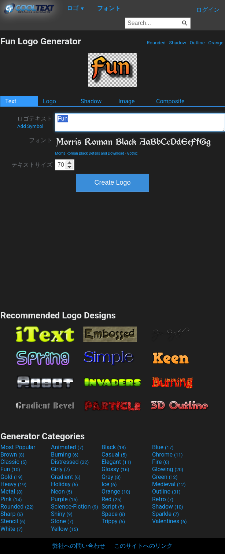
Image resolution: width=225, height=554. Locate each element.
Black (114, 447)
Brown (12, 454)
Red (112, 499)
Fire (160, 461)
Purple (64, 499)
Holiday (64, 484)
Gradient (65, 476)
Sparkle (165, 513)
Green (165, 476)
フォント (40, 140)
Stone (62, 521)
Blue (163, 447)
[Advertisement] (112, 250)
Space (113, 513)
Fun (140, 122)
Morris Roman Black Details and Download (89, 153)
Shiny (62, 513)
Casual (114, 454)
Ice (109, 484)
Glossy (115, 469)
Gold (11, 476)
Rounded (156, 42)
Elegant (116, 461)
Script (113, 506)
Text (10, 101)
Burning (64, 454)
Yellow (64, 528)
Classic (13, 461)
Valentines (169, 521)
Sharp (11, 513)
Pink (11, 499)
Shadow (177, 42)
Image (126, 101)
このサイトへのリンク (143, 545)
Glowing (167, 469)
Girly (60, 469)
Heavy (13, 484)
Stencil (12, 521)
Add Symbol (30, 126)
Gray (111, 476)
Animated (67, 447)
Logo (49, 101)
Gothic (132, 153)
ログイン (208, 9)
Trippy (113, 521)
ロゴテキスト (34, 122)
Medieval (169, 484)
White (11, 528)
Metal (11, 491)
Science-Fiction (74, 506)
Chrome (167, 454)
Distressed (70, 461)
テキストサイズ (31, 164)
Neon (61, 491)
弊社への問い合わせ (78, 545)
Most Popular (18, 447)
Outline (197, 42)
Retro (162, 499)
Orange (216, 42)
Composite (170, 101)
